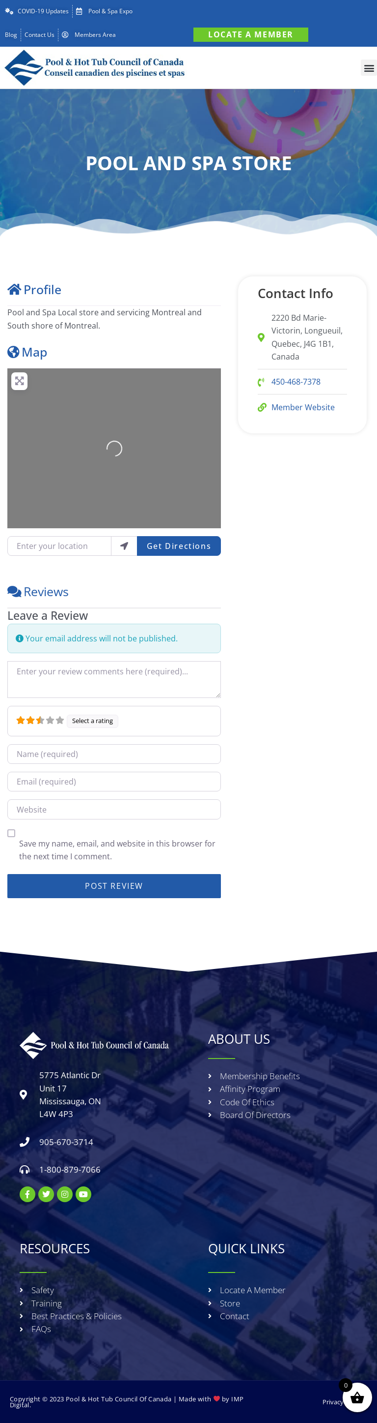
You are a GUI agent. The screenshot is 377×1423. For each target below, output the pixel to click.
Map (27, 351)
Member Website (303, 407)
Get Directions (179, 546)
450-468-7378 (296, 381)
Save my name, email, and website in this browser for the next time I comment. (117, 850)
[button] (369, 68)
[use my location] (124, 546)
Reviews (38, 591)
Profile (34, 289)
